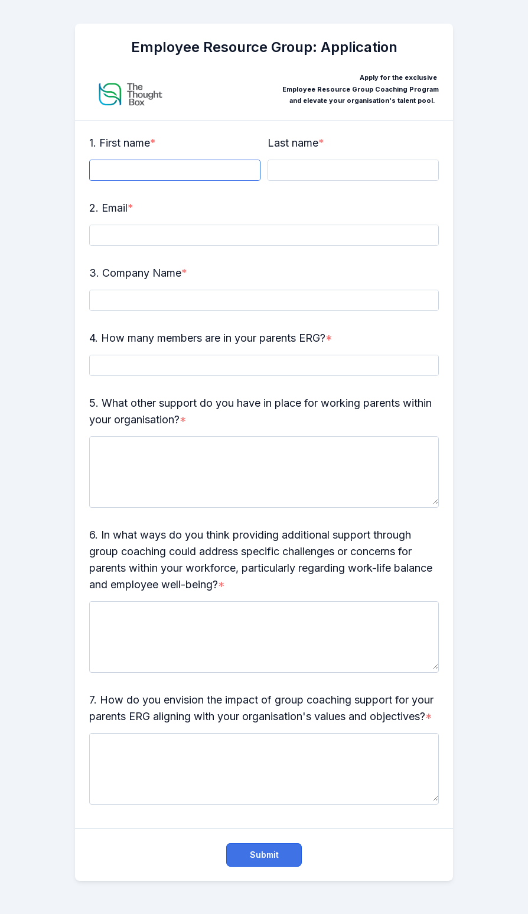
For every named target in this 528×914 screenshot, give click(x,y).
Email (115, 208)
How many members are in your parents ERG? (213, 338)
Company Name (141, 273)
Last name (293, 143)
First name (124, 143)
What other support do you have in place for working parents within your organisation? (260, 411)
